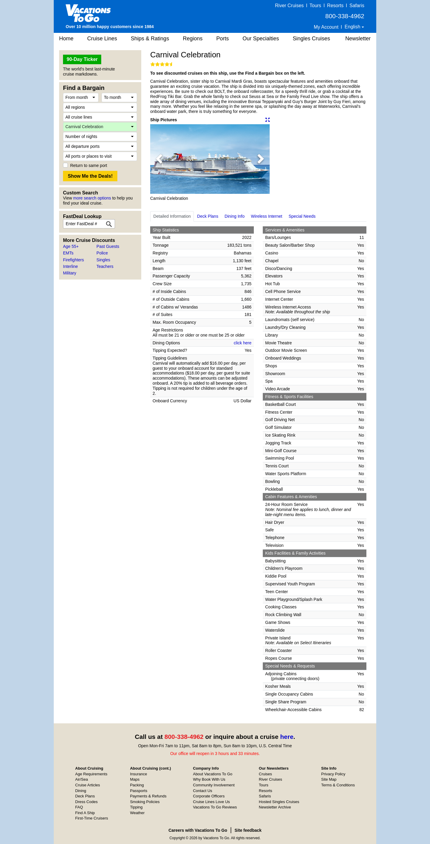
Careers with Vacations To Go (197, 830)
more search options (92, 198)
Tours (315, 5)
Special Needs (301, 216)
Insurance (138, 774)
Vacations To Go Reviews (215, 807)
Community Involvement (213, 785)
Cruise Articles (87, 785)
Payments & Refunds (148, 796)
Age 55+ (71, 246)
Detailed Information (172, 216)
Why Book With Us (209, 779)
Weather (137, 813)
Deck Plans (207, 216)
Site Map (329, 779)
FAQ (79, 807)
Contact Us (202, 790)
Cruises (265, 774)
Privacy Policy (333, 774)
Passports (138, 790)
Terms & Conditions (338, 785)
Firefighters (73, 259)
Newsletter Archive (275, 807)
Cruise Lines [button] (102, 39)
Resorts (335, 5)
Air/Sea (81, 779)
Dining (80, 790)
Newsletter (358, 39)
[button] (159, 159)
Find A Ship (85, 813)
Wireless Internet (266, 216)
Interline (70, 266)
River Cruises (289, 5)
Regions (192, 39)
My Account (326, 27)
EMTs (68, 253)
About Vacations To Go (212, 774)
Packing (137, 785)
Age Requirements (91, 774)
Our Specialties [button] (260, 39)
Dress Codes (86, 802)
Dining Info (235, 216)
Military (69, 273)
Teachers (104, 266)
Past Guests (107, 246)
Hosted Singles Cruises (279, 802)
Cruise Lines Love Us (211, 802)
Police (102, 253)
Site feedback (248, 830)
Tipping (136, 807)
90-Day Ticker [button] (82, 59)
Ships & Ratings (150, 39)
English (353, 26)
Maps (134, 779)
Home (66, 39)
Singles (103, 259)
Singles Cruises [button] (311, 39)
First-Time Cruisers (91, 818)
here (286, 736)
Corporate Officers (209, 796)
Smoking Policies (144, 802)
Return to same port (88, 165)
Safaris (356, 5)
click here (242, 342)
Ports (222, 39)
